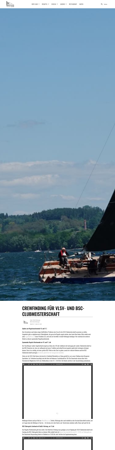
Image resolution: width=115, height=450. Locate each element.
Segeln (54, 4)
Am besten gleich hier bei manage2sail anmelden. (51, 352)
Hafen (81, 4)
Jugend (63, 4)
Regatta (45, 4)
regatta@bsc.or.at (30, 336)
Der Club (36, 4)
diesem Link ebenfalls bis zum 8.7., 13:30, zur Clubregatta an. (75, 432)
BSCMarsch (3, 44)
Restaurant (73, 4)
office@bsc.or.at (45, 420)
